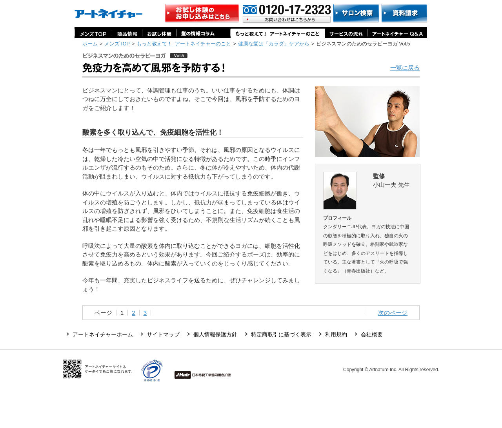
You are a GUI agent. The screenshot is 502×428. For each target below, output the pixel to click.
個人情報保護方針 (215, 334)
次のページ (392, 312)
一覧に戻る (405, 67)
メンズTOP (117, 44)
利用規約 (336, 334)
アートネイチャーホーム (103, 334)
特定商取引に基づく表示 (281, 334)
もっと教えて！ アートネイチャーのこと (183, 44)
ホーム (90, 44)
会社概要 (372, 334)
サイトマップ (163, 334)
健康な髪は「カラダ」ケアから (273, 44)
